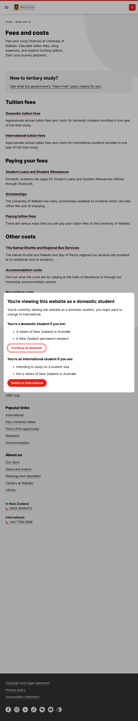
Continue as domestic (26, 348)
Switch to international (27, 383)
